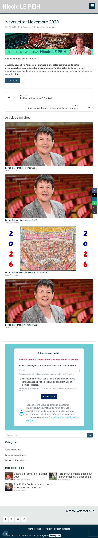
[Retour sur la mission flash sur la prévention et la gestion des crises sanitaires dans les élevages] (53, 476)
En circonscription (14, 455)
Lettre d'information (15, 460)
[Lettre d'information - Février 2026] (9, 476)
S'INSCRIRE (49, 397)
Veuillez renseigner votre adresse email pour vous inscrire (47, 365)
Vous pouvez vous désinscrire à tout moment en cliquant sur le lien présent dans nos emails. (48, 390)
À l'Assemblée (12, 449)
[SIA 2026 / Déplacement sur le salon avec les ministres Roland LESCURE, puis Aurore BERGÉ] (9, 487)
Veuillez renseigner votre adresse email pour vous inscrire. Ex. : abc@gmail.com (46, 374)
